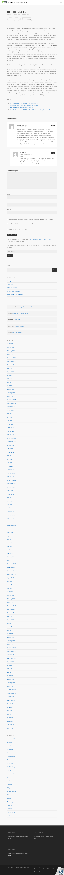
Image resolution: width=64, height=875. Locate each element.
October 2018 (10, 654)
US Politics (10, 816)
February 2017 (11, 724)
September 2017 (11, 700)
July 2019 (9, 623)
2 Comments (26, 19)
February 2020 (11, 599)
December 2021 (11, 522)
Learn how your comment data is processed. (41, 239)
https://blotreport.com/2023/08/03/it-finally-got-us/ (24, 103)
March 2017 (10, 721)
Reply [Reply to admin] (53, 153)
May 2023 (9, 462)
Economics (10, 749)
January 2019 (10, 644)
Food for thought (11, 767)
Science (9, 795)
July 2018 (9, 665)
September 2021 (11, 532)
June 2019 (9, 627)
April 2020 (10, 592)
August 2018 (10, 662)
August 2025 (10, 372)
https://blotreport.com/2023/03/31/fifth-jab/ (22, 107)
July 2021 (9, 539)
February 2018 (11, 682)
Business (9, 742)
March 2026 (10, 347)
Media (8, 777)
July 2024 (9, 413)
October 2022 (10, 487)
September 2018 (11, 658)
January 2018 (10, 686)
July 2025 (9, 375)
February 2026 (11, 351)
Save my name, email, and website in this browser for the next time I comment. (31, 219)
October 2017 (10, 696)
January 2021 (10, 560)
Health (23, 14)
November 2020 (11, 567)
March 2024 (10, 427)
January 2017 (10, 728)
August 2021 (10, 536)
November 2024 (11, 403)
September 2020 (11, 574)
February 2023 (11, 473)
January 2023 (10, 476)
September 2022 (11, 490)
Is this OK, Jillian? (11, 287)
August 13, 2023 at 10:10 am (23, 126)
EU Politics (10, 763)
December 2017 (11, 689)
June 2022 (9, 501)
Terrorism (9, 805)
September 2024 (11, 406)
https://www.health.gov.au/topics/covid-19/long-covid (24, 105)
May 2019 (9, 630)
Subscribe (10, 255)
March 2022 (10, 511)
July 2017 (9, 707)
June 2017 (9, 710)
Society (27, 14)
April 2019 (10, 634)
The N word (10, 284)
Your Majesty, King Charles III (15, 294)
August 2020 (10, 578)
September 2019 (11, 616)
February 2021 (11, 557)
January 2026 (10, 354)
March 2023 (10, 469)
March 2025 (10, 389)
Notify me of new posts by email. (18, 229)
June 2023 (9, 459)
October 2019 (10, 613)
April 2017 (10, 717)
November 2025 (11, 361)
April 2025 (10, 386)
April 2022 (10, 508)
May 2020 (9, 588)
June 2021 (9, 543)
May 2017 (9, 714)
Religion (9, 788)
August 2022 (10, 494)
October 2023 (10, 445)
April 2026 (10, 344)
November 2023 (11, 441)
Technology (10, 802)
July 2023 (9, 455)
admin (9, 14)
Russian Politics (11, 791)
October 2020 (10, 571)
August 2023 (10, 452)
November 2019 (11, 609)
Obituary (9, 784)
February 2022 (11, 515)
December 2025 (11, 358)
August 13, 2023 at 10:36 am (26, 154)
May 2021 (9, 546)
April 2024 (10, 424)
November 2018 (11, 651)
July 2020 (9, 581)
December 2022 (11, 480)
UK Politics (10, 809)
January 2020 (10, 602)
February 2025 (11, 392)
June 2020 (9, 585)
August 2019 (10, 620)
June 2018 (9, 668)
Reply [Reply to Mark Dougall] (53, 125)
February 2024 (11, 431)
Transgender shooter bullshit (15, 281)
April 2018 (10, 675)
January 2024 (10, 434)
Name (9, 194)
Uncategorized (11, 812)
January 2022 (10, 518)
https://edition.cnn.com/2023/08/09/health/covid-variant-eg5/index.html (30, 110)
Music (8, 781)
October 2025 (10, 365)
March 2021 (10, 553)
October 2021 (10, 529)
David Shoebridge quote (13, 291)
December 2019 (11, 606)
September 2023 (11, 448)
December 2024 (11, 400)
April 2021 (10, 550)
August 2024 (10, 410)
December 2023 (11, 438)
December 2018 (11, 648)
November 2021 (11, 525)
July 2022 (9, 497)
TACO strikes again (19, 326)
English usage (11, 756)
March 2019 (10, 637)
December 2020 (11, 564)
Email (9, 202)
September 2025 (11, 368)
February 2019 (11, 640)
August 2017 (10, 703)
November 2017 (11, 693)
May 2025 (9, 382)
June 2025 (9, 378)
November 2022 (11, 483)
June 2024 (9, 417)
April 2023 (10, 466)
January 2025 (10, 396)
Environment (10, 760)
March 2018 (10, 679)
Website (9, 209)
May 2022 (9, 504)
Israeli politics (11, 774)
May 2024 (9, 420)
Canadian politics (12, 746)
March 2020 (10, 595)
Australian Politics (12, 739)
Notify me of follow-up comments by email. (21, 224)
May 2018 (9, 672)
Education (10, 753)
